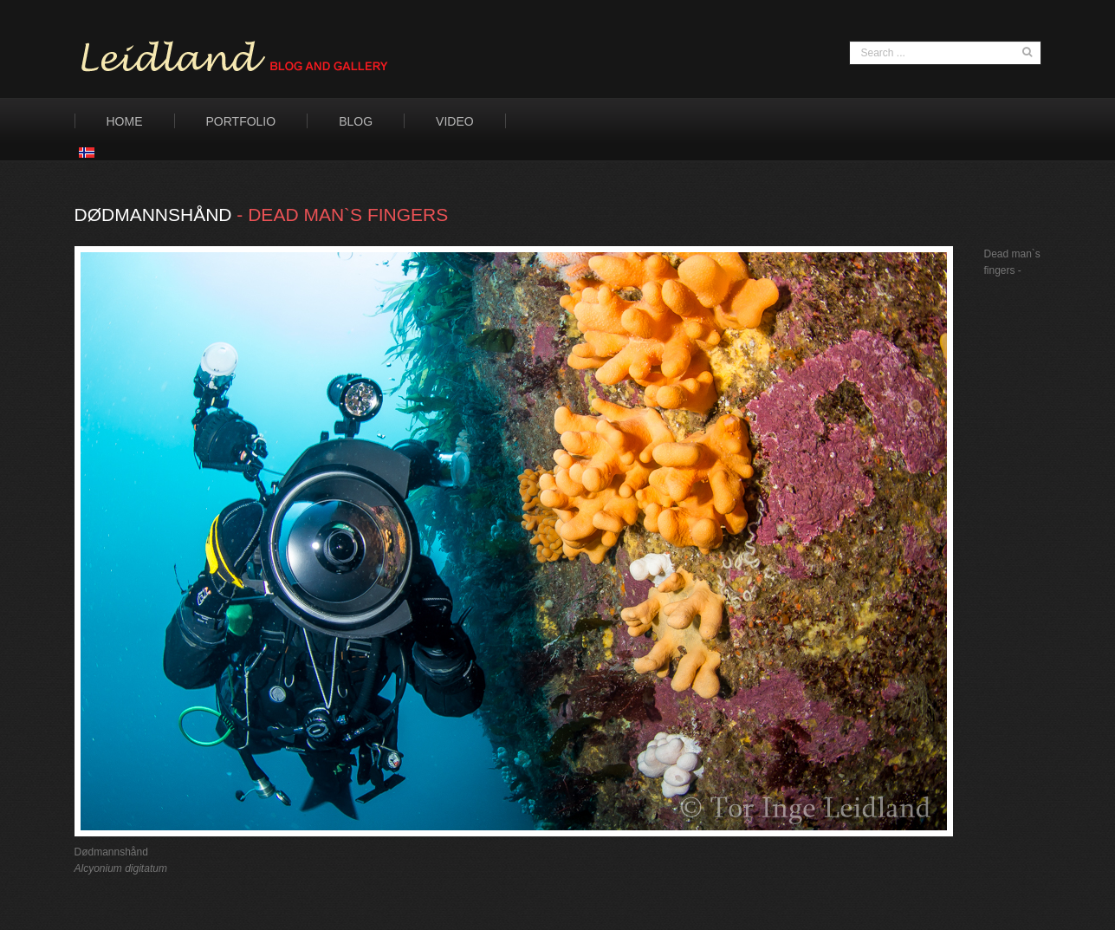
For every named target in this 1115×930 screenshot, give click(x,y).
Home (125, 121)
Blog (356, 121)
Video (455, 121)
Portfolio (241, 121)
